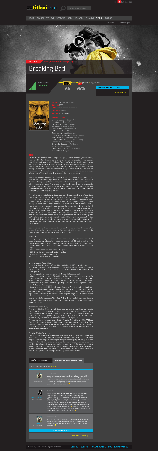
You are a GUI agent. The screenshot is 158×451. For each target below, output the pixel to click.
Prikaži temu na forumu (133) (81, 436)
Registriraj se (125, 23)
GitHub (74, 447)
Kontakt (85, 447)
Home (31, 18)
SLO (126, 2)
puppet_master (36, 397)
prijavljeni (54, 366)
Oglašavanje (99, 447)
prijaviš (85, 82)
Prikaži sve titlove (121, 92)
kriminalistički (56, 62)
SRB (130, 2)
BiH (115, 2)
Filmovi (90, 18)
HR (119, 2)
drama (46, 62)
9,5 (67, 88)
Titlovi (50, 18)
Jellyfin (79, 18)
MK (122, 2)
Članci (40, 18)
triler (64, 62)
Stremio (60, 18)
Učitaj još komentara (61, 431)
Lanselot (39, 380)
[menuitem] (32, 18)
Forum (108, 18)
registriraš (95, 82)
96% (80, 88)
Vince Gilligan (64, 113)
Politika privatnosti (119, 447)
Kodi (70, 18)
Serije (99, 18)
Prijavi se (110, 23)
